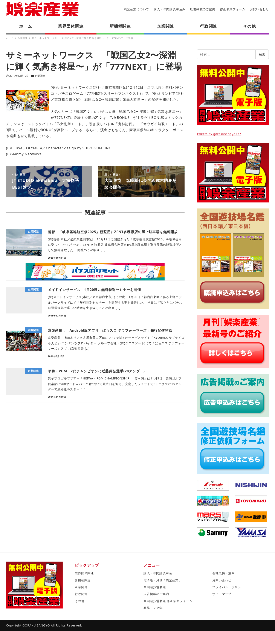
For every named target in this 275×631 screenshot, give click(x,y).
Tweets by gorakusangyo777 (219, 134)
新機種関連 (83, 580)
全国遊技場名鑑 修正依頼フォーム (168, 601)
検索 (262, 54)
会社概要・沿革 (223, 573)
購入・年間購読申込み (169, 9)
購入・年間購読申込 (158, 573)
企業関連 (40, 76)
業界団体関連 (84, 573)
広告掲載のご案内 (202, 9)
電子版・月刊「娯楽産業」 (163, 580)
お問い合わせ (259, 9)
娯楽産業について (136, 9)
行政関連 (81, 594)
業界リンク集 (153, 608)
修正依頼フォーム (232, 9)
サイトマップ (221, 594)
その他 (79, 601)
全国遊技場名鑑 (155, 587)
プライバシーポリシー (228, 587)
